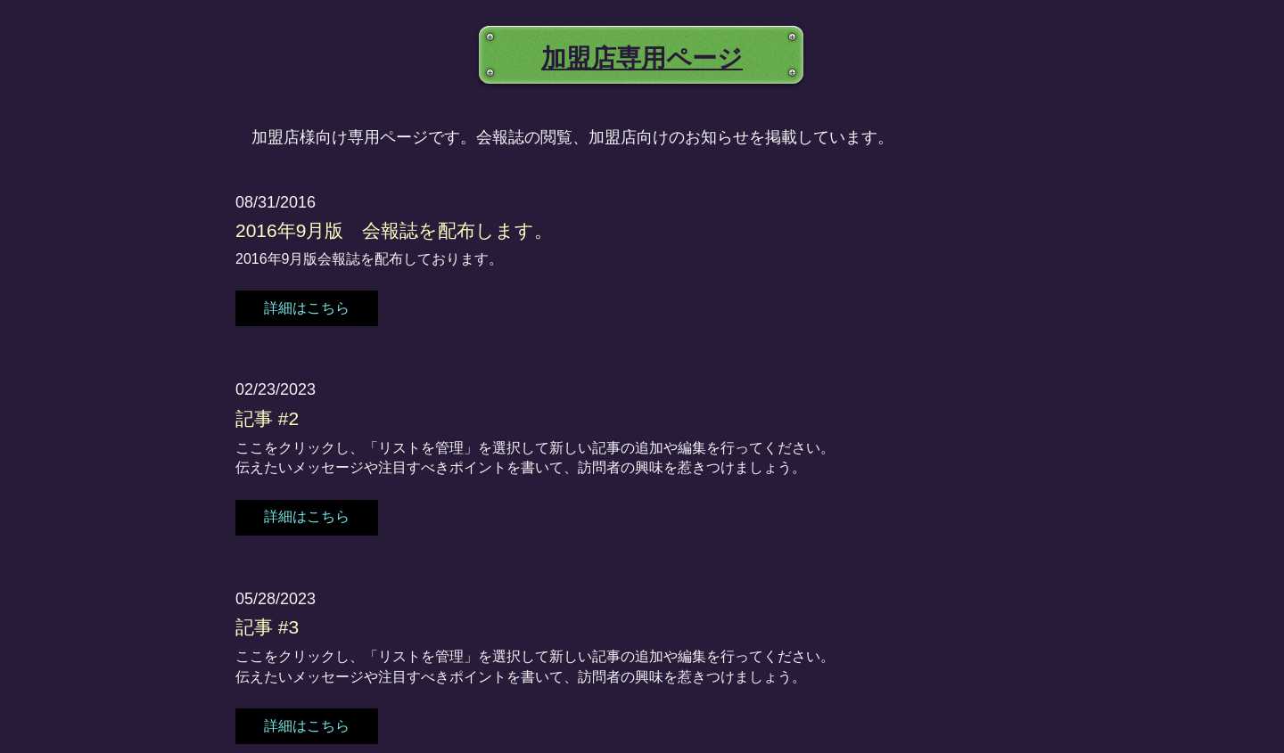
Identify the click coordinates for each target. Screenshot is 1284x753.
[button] (306, 308)
